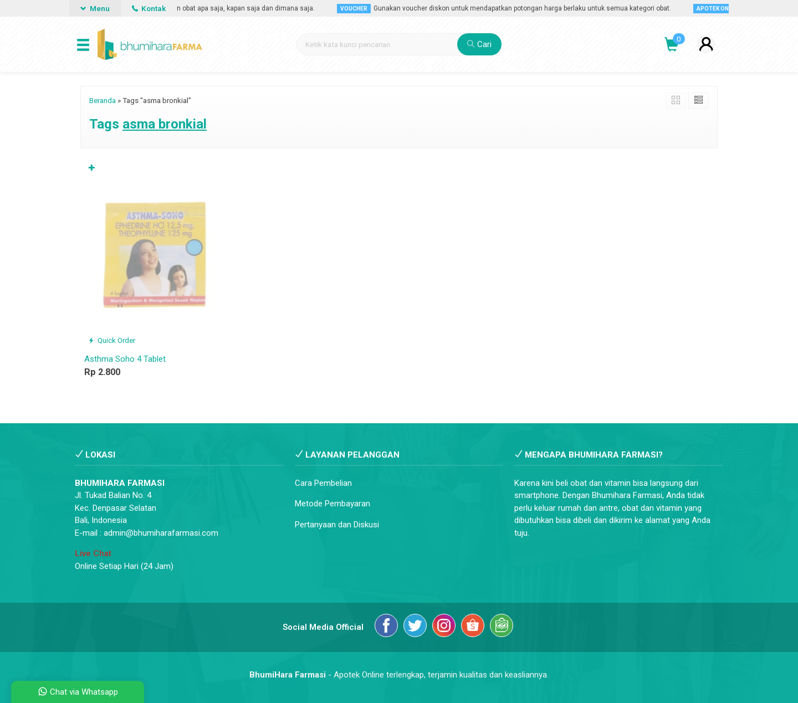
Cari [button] (479, 44)
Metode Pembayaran (332, 504)
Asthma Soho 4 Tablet (125, 359)
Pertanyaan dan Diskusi (337, 525)
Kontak (149, 8)
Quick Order (111, 340)
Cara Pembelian (323, 483)
